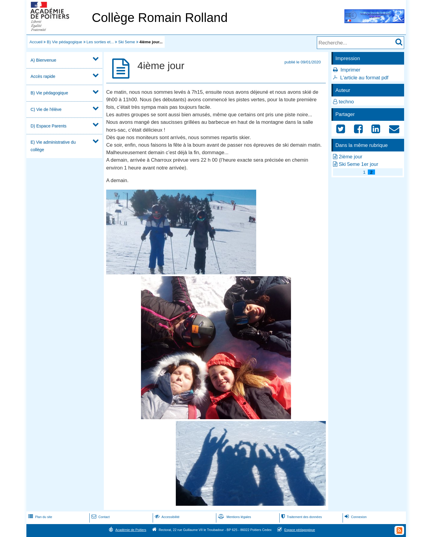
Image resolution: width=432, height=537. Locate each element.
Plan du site (39, 517)
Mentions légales (234, 517)
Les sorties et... (100, 42)
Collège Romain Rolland (160, 18)
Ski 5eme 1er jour (358, 164)
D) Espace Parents (49, 126)
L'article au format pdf (364, 78)
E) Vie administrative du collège (53, 146)
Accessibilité (167, 517)
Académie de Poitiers (130, 530)
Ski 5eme (126, 42)
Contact (100, 517)
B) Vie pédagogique (64, 42)
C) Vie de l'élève (46, 109)
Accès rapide (43, 76)
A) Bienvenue (43, 60)
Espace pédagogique (299, 530)
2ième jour (350, 157)
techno (346, 102)
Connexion (355, 517)
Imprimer (350, 70)
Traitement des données (301, 517)
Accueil (35, 42)
